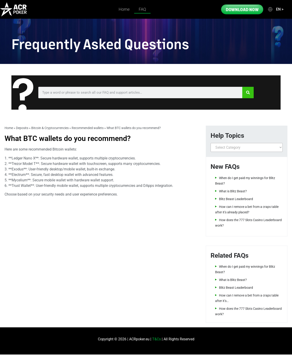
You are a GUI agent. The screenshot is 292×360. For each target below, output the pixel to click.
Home (124, 9)
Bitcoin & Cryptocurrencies (50, 128)
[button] (275, 9)
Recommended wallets (88, 128)
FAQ (142, 9)
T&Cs (156, 339)
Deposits (22, 128)
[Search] (248, 92)
